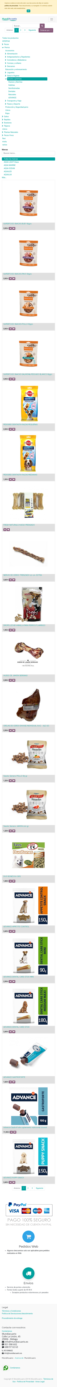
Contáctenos (7, 1331)
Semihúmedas (14, 88)
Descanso (11, 66)
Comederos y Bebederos (16, 60)
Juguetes (10, 73)
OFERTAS (6, 41)
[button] (46, 30)
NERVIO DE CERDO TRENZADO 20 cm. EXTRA (22, 575)
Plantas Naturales (11, 132)
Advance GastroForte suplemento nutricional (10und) (25, 1127)
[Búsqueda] (42, 26)
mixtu (4, 142)
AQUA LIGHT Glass (11, 162)
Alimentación (12, 54)
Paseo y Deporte (13, 104)
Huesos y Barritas (15, 82)
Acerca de (19, 1358)
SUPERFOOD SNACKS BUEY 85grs (17, 224)
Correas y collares (14, 63)
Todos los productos (10, 38)
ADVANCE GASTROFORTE (14, 1077)
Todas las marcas (11, 159)
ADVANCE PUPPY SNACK (13, 1178)
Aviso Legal (40, 1382)
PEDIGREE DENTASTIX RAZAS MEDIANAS (20, 475)
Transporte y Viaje (14, 101)
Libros (7, 110)
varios (4, 145)
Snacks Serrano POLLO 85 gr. (15, 776)
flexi (4, 138)
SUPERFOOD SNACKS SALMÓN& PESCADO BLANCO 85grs (27, 374)
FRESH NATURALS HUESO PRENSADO (19, 525)
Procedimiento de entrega (12, 1318)
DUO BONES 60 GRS (12, 876)
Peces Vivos (9, 135)
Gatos (6, 116)
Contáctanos (11, 1368)
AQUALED (8, 171)
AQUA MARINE (10, 165)
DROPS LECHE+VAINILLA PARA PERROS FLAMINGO (24, 625)
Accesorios (9, 51)
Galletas (11, 85)
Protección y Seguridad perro (16, 107)
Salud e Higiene (13, 76)
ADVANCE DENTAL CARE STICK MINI (18, 977)
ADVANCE (12, 98)
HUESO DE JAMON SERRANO (15, 676)
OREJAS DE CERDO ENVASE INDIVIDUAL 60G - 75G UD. (26, 726)
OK (28, 11)
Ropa (7, 113)
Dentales (11, 91)
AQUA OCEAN (9, 168)
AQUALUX (8, 175)
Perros (7, 47)
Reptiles (7, 120)
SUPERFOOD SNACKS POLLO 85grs (18, 324)
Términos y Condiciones (11, 1311)
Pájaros (7, 126)
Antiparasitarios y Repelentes (18, 57)
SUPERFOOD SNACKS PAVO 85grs (17, 274)
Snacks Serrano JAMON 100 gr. (16, 826)
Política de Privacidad (25, 1382)
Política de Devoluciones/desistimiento (17, 1314)
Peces (6, 44)
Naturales (12, 95)
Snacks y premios (15, 79)
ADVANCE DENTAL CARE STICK (16, 1027)
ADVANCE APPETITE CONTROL (16, 927)
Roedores (7, 123)
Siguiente (32, 30)
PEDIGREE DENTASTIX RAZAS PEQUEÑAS (20, 425)
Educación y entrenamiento (16, 69)
